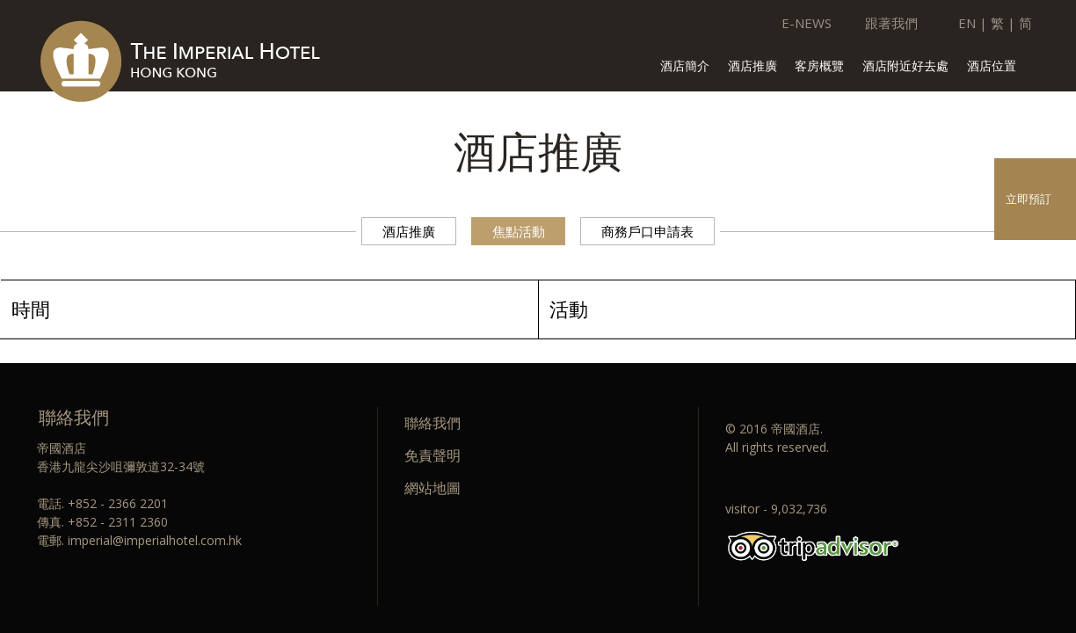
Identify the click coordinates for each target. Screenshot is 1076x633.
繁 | (1003, 23)
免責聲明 (432, 455)
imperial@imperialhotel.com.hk (155, 540)
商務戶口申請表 (647, 231)
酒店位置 (991, 67)
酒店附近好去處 (905, 67)
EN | (972, 23)
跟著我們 (891, 23)
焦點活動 (518, 231)
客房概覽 (819, 67)
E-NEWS (807, 23)
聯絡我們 (432, 423)
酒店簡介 (684, 67)
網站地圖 (432, 488)
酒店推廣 (752, 67)
